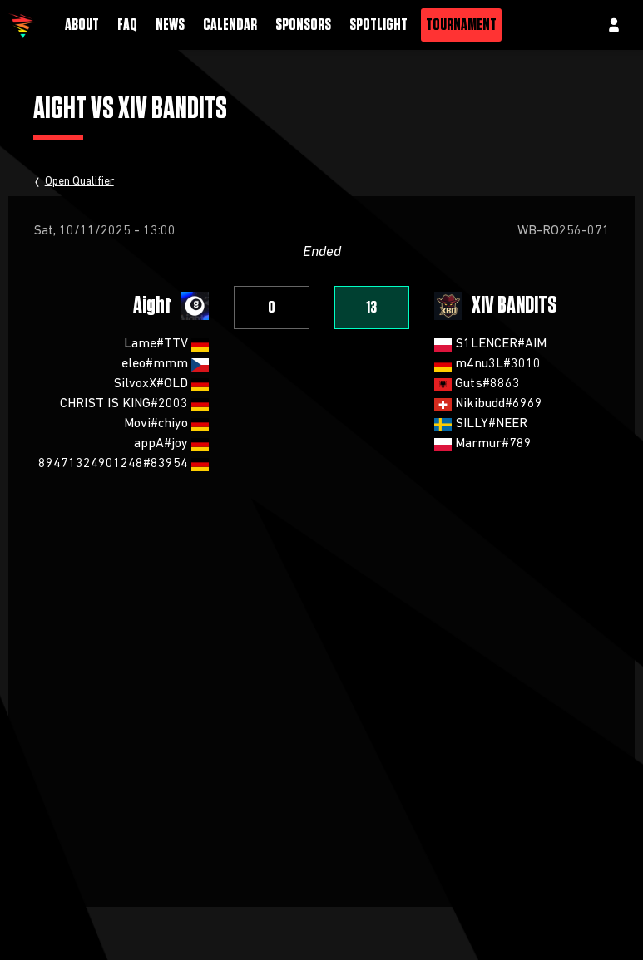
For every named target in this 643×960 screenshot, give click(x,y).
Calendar (230, 25)
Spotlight (378, 25)
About (82, 25)
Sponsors (303, 25)
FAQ (127, 25)
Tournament (461, 25)
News (170, 25)
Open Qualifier (79, 181)
